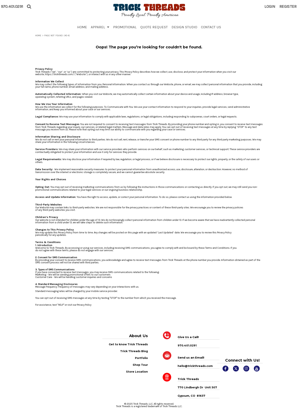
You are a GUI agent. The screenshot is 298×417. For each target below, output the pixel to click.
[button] (100, 27)
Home (38, 35)
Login (269, 6)
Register (287, 6)
